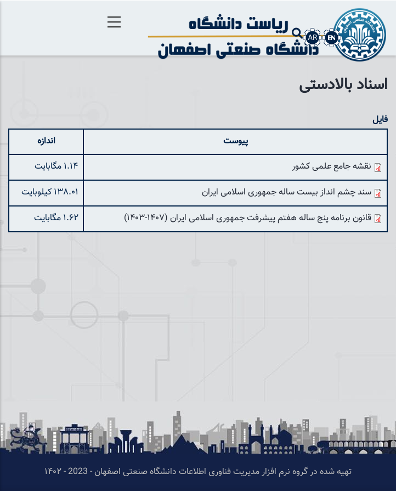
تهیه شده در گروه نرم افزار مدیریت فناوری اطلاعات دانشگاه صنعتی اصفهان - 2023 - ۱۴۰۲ (198, 472)
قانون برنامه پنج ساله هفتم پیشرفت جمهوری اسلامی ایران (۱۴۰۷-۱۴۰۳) (247, 218)
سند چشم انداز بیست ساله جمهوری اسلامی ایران (286, 192)
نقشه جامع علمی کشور (331, 167)
